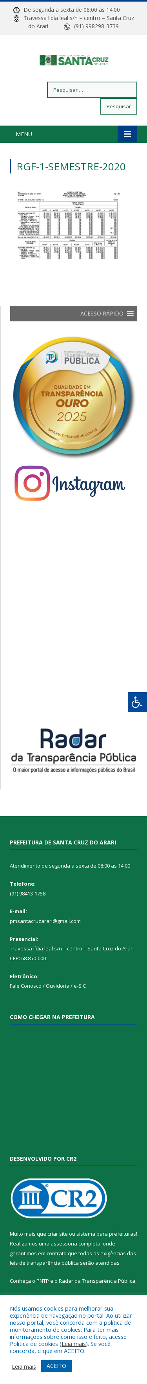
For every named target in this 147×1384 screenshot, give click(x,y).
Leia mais (74, 1344)
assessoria (64, 1259)
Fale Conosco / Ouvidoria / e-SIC (48, 1002)
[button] (101, 329)
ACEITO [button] (56, 1365)
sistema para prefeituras (106, 1250)
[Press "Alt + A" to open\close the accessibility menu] (137, 702)
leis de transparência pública (44, 1279)
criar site (57, 1250)
